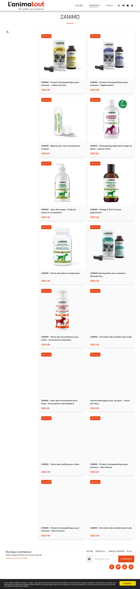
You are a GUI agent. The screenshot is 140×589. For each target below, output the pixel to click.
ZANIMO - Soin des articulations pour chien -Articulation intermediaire (61, 412)
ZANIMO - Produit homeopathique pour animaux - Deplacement (111, 91)
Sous (13, 57)
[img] (62, 62)
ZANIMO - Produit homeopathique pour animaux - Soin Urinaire (62, 541)
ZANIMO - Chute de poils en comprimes (62, 282)
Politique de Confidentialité (16, 570)
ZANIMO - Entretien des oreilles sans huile (110, 348)
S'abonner (126, 570)
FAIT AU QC (46, 43)
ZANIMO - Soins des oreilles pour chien (62, 475)
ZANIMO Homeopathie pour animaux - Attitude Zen (110, 284)
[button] (119, 5)
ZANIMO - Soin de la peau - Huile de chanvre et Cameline (60, 219)
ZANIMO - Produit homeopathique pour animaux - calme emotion (62, 91)
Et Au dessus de (17, 65)
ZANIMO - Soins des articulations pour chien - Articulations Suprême (61, 348)
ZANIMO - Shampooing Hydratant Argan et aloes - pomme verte (108, 155)
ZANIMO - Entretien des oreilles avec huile (110, 541)
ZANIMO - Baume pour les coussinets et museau (61, 155)
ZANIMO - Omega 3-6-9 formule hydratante (107, 219)
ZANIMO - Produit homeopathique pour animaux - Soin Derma (111, 477)
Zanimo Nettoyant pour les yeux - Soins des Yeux (108, 412)
